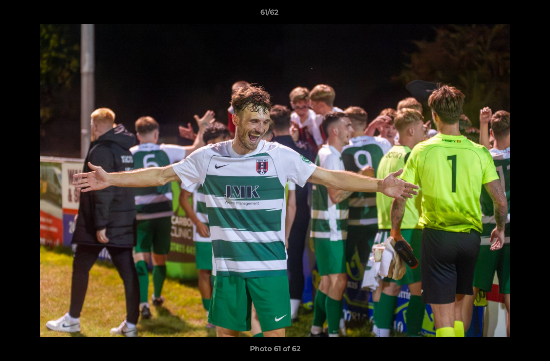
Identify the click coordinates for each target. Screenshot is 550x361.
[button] (508, 14)
